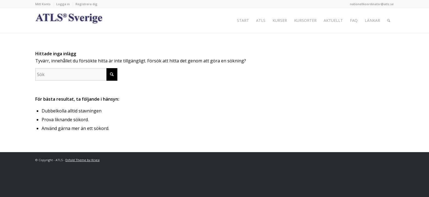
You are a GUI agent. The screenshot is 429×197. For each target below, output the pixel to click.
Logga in (63, 4)
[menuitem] (44, 4)
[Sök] (389, 20)
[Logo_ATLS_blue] (69, 20)
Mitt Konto (43, 4)
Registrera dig (86, 4)
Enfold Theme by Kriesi (82, 160)
